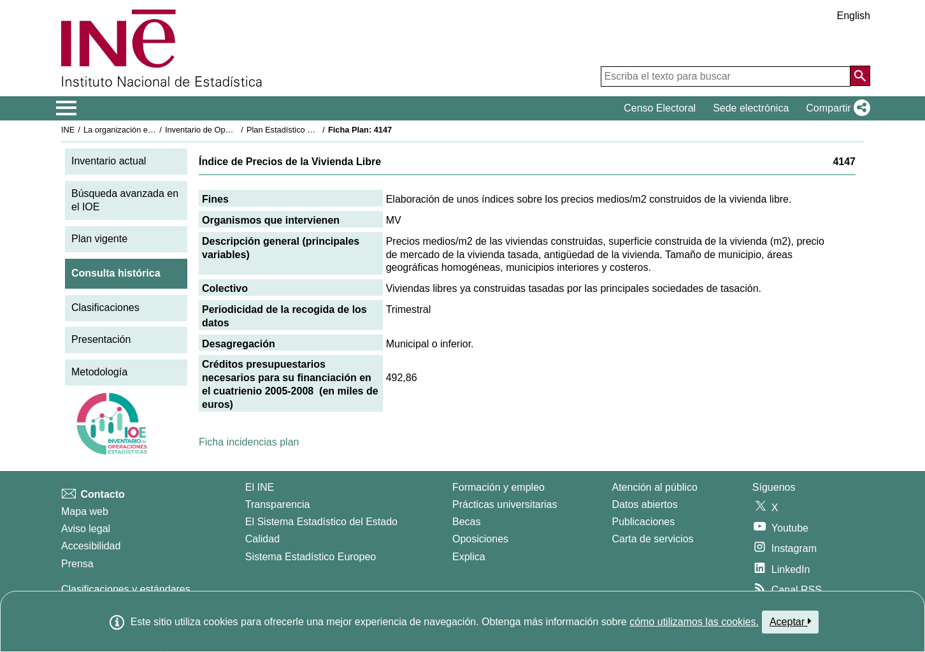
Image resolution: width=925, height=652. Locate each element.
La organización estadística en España (153, 129)
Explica (468, 556)
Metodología (99, 371)
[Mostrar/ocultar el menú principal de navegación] (66, 108)
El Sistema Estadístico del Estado (321, 521)
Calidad (262, 538)
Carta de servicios (653, 538)
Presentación (101, 339)
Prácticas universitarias (504, 504)
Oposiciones (480, 538)
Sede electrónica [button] (751, 108)
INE (68, 129)
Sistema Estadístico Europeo (310, 556)
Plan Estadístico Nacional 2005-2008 (313, 129)
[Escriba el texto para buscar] (725, 76)
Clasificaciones (105, 307)
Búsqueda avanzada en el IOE (124, 200)
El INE (259, 487)
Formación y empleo (498, 487)
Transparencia (277, 504)
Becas (466, 521)
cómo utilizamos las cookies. (694, 621)
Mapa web (84, 511)
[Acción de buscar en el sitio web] (860, 76)
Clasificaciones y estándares (125, 589)
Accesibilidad (90, 545)
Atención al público (655, 487)
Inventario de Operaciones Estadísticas (236, 129)
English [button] (853, 15)
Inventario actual (108, 161)
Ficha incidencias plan (249, 442)
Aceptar (790, 621)
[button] (835, 108)
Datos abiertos (645, 504)
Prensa (77, 563)
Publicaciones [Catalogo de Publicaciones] (643, 521)
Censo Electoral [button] (660, 108)
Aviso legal (85, 528)
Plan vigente (99, 238)
